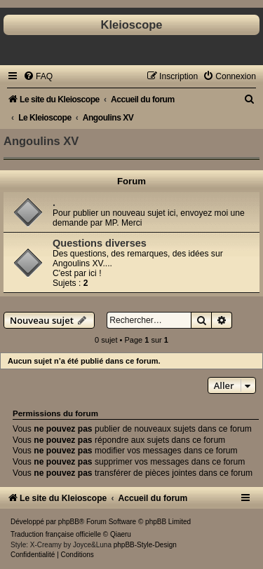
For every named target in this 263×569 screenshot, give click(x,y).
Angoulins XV (41, 141)
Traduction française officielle (56, 534)
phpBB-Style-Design (145, 545)
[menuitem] (38, 76)
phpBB (68, 522)
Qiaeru (120, 534)
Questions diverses (100, 243)
